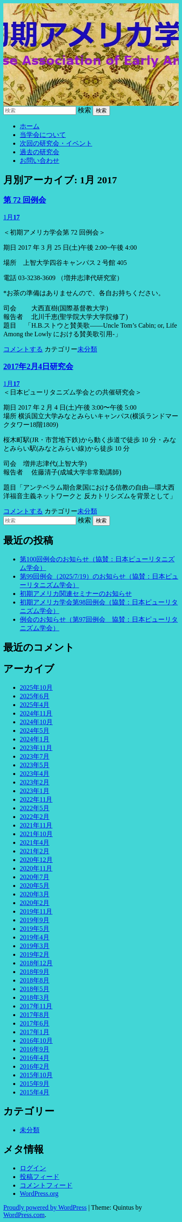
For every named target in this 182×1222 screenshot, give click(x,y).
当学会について (43, 134)
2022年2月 (34, 816)
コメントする (23, 349)
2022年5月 (34, 808)
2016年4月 (34, 1057)
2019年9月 (34, 919)
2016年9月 (34, 1049)
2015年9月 (34, 1083)
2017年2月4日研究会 (38, 366)
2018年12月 (36, 963)
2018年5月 (34, 988)
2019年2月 (34, 954)
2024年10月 (36, 721)
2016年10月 (36, 1040)
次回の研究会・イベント (56, 143)
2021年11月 (36, 825)
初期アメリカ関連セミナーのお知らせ (76, 593)
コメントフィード (46, 1185)
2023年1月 (34, 790)
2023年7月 (34, 756)
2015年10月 (36, 1075)
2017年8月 (34, 1014)
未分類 (87, 349)
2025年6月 (34, 696)
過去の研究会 (39, 151)
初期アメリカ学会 (91, 54)
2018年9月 (34, 971)
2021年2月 (34, 851)
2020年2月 (34, 902)
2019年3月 (34, 945)
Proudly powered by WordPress (44, 1207)
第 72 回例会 (24, 200)
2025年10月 (36, 687)
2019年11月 (36, 911)
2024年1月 (34, 739)
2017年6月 (34, 1023)
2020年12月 (36, 859)
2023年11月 (36, 747)
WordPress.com (23, 1214)
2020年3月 (34, 894)
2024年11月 (36, 713)
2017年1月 (34, 1031)
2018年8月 (34, 980)
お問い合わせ (39, 160)
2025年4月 (34, 704)
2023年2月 (34, 782)
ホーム (30, 126)
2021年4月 (34, 842)
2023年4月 (34, 773)
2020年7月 (34, 876)
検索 (84, 110)
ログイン (33, 1168)
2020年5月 (34, 885)
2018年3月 (34, 997)
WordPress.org (39, 1193)
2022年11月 (36, 799)
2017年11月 (36, 1006)
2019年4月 (34, 937)
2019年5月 (34, 928)
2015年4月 (34, 1092)
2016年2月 (34, 1066)
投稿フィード (39, 1176)
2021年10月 (36, 833)
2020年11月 (36, 868)
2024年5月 (34, 730)
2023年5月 (34, 764)
